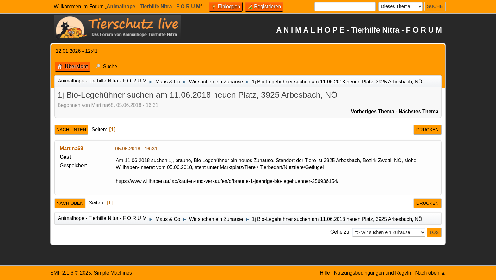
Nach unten (71, 129)
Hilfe (325, 273)
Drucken (427, 129)
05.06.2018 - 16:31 (136, 148)
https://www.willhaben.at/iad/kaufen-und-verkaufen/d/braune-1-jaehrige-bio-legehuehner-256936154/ (227, 181)
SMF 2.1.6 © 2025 (70, 273)
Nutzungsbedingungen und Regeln (372, 273)
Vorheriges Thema (372, 111)
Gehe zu (339, 231)
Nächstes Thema (418, 111)
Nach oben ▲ (430, 273)
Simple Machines (113, 273)
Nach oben (70, 203)
